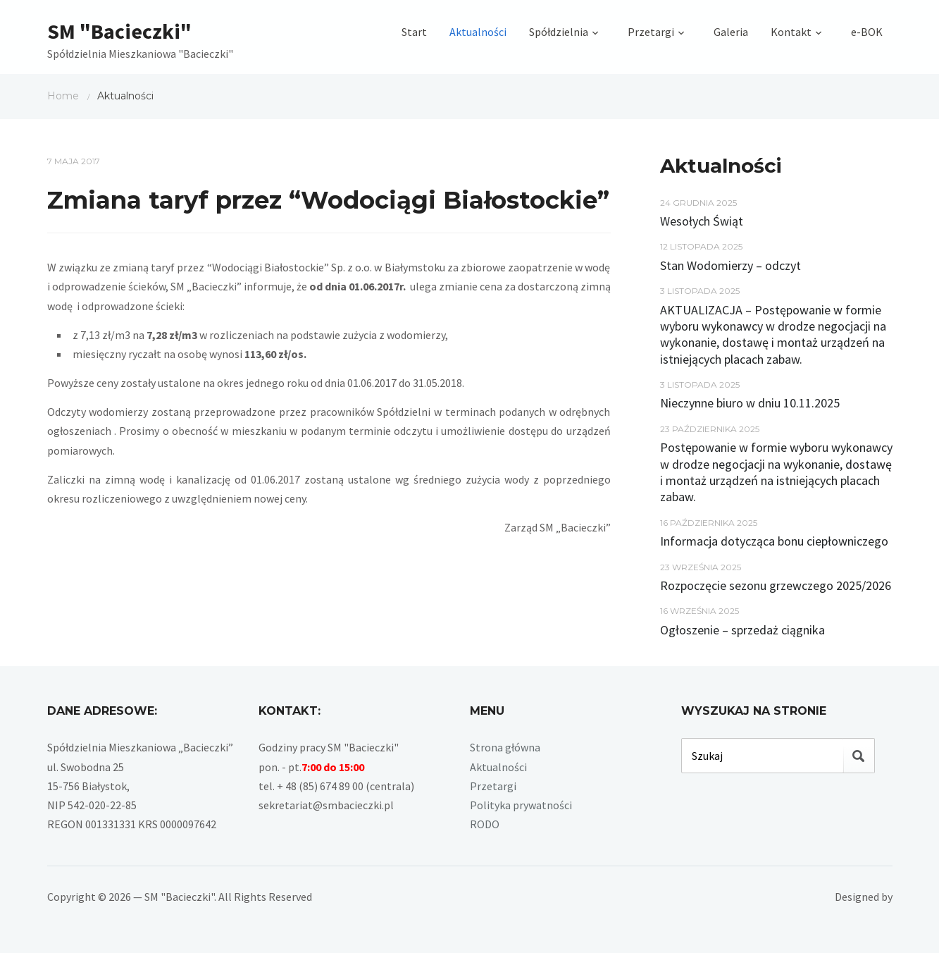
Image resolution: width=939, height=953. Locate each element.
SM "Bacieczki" (119, 31)
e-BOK (867, 32)
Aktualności (477, 32)
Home (63, 96)
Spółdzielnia (558, 32)
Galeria (731, 32)
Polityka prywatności (521, 805)
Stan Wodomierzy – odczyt (730, 265)
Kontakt (791, 32)
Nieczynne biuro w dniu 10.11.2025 (750, 403)
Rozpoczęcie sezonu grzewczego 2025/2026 (775, 585)
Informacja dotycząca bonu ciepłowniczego (774, 541)
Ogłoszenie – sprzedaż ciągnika (742, 630)
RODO (484, 824)
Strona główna (505, 747)
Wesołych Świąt (701, 221)
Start (414, 32)
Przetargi (651, 32)
